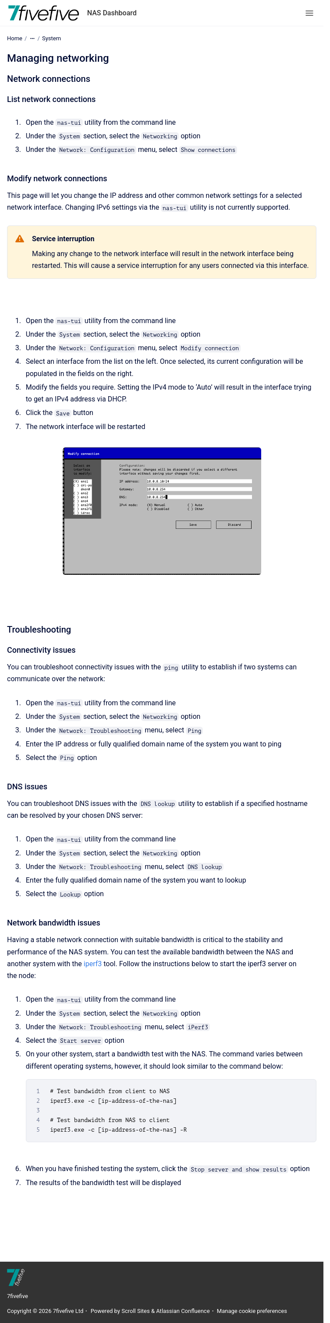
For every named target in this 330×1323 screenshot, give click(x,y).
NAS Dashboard (112, 13)
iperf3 (93, 964)
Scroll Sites (135, 1311)
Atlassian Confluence (182, 1311)
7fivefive (17, 1296)
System (51, 38)
